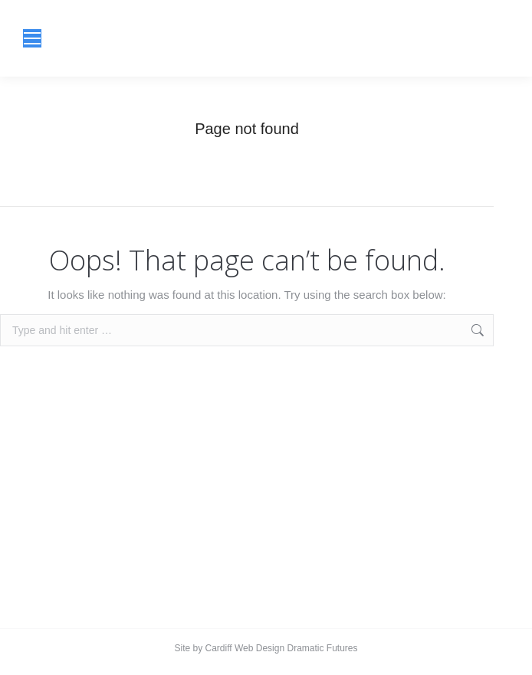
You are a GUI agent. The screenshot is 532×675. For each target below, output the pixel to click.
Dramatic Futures (320, 648)
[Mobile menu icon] (32, 38)
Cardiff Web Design (245, 648)
